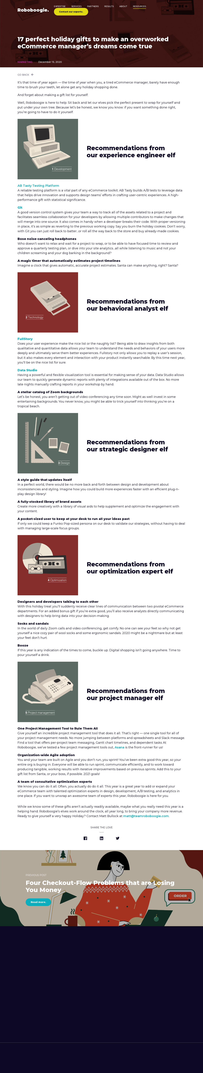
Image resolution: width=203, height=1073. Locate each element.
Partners (93, 6)
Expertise (60, 6)
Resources (139, 6)
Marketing (25, 61)
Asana (119, 747)
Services (76, 6)
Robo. (33, 10)
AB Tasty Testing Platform (38, 186)
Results (109, 6)
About (123, 6)
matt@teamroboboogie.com (146, 816)
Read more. (38, 902)
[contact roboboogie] (98, 1064)
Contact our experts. (71, 11)
